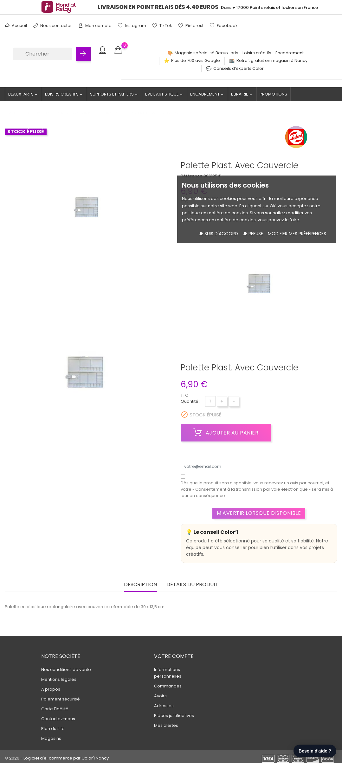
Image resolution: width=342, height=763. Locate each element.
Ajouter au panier (226, 432)
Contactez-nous (58, 719)
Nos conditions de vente (66, 670)
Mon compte (95, 26)
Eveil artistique (164, 94)
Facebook (224, 26)
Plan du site (53, 729)
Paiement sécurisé (60, 699)
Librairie (242, 94)
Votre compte (174, 656)
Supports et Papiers (114, 94)
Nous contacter (52, 26)
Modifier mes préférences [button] (297, 233)
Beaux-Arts (23, 94)
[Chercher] (42, 54)
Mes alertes (166, 725)
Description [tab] (140, 584)
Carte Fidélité (54, 709)
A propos (50, 689)
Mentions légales (58, 679)
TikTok (162, 26)
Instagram (132, 26)
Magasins (51, 738)
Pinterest (190, 26)
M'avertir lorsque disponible (259, 513)
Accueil (16, 26)
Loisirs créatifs (64, 94)
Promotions (273, 94)
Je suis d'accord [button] (218, 233)
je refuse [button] (253, 233)
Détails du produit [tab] (192, 584)
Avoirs (160, 696)
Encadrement (207, 94)
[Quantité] (210, 401)
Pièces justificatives (174, 716)
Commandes (168, 686)
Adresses (164, 706)
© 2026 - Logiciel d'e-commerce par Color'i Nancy (57, 758)
